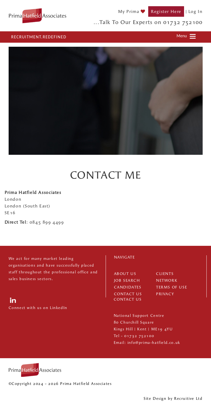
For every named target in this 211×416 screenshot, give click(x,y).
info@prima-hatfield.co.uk (153, 342)
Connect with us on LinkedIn (38, 308)
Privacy (165, 294)
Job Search (127, 280)
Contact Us (128, 294)
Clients (165, 273)
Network (166, 280)
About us (125, 273)
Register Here (166, 11)
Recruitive (184, 398)
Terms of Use (171, 287)
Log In (195, 11)
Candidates (127, 287)
